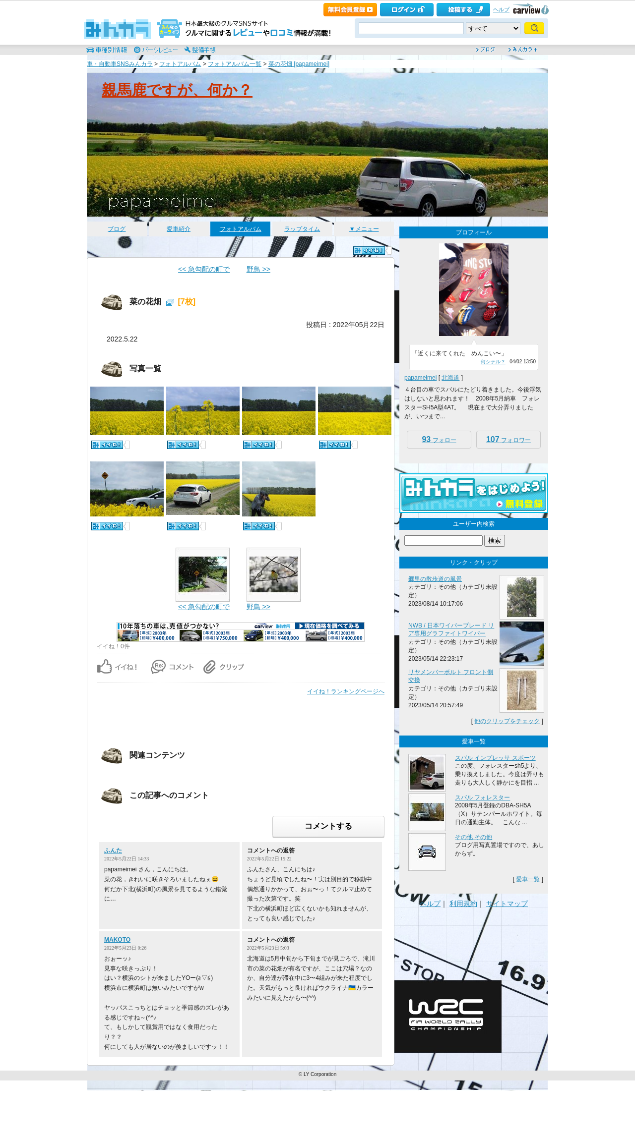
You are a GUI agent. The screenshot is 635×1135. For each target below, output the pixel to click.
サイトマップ (507, 904)
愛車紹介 (178, 229)
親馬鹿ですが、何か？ (177, 90)
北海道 (450, 377)
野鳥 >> (258, 269)
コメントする (328, 826)
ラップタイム (302, 229)
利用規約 (463, 904)
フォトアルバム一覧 (234, 63)
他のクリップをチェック (507, 721)
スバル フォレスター (482, 797)
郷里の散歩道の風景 (435, 578)
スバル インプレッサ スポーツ (495, 757)
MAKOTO (117, 939)
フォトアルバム (180, 63)
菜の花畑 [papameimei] (298, 63)
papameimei (420, 377)
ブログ (117, 229)
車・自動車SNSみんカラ (120, 63)
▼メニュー (364, 229)
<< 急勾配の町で (204, 269)
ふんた (113, 850)
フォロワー (508, 439)
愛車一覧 (528, 879)
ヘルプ (501, 9)
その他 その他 (473, 837)
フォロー (439, 439)
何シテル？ (493, 361)
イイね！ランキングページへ (345, 691)
